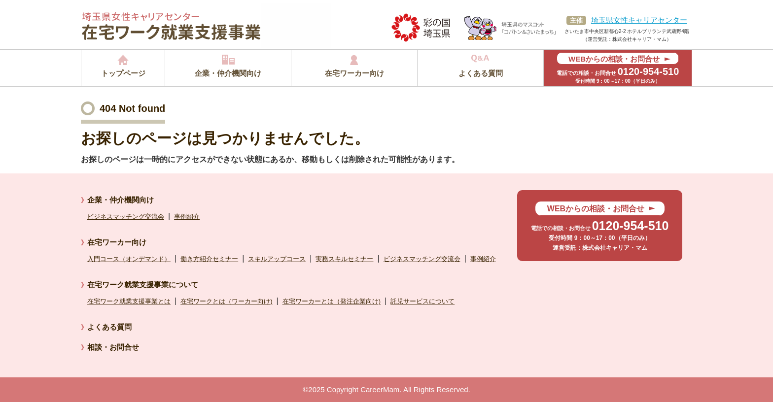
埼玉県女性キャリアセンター (639, 20)
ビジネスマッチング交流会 (125, 216)
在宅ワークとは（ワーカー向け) (226, 301)
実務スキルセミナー (344, 259)
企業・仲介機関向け (228, 73)
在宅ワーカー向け (354, 73)
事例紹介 (187, 216)
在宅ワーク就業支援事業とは (129, 301)
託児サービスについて (422, 301)
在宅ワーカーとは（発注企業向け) (331, 301)
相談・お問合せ (113, 347)
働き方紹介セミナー (209, 259)
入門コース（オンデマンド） (129, 259)
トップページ (123, 73)
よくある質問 (480, 73)
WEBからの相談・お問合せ (614, 59)
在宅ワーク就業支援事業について (142, 284)
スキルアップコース (277, 259)
